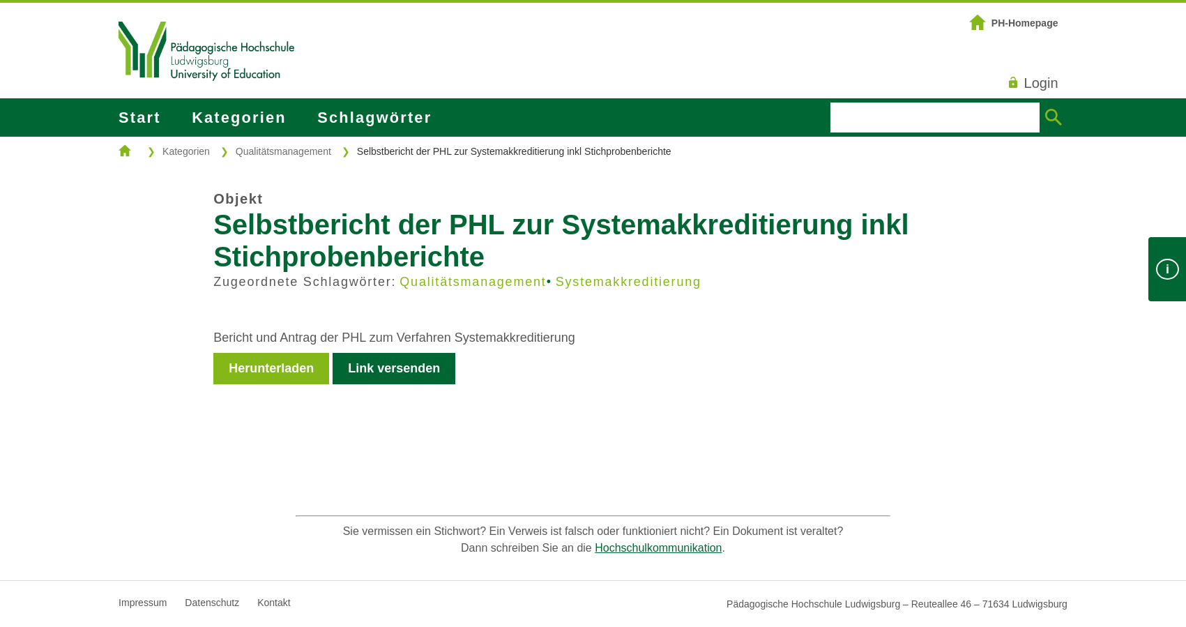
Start (139, 117)
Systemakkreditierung (628, 282)
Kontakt (273, 602)
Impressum (143, 602)
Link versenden (394, 368)
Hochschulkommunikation (658, 548)
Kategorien (239, 117)
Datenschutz (212, 602)
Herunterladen (271, 368)
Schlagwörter (374, 117)
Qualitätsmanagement (283, 151)
